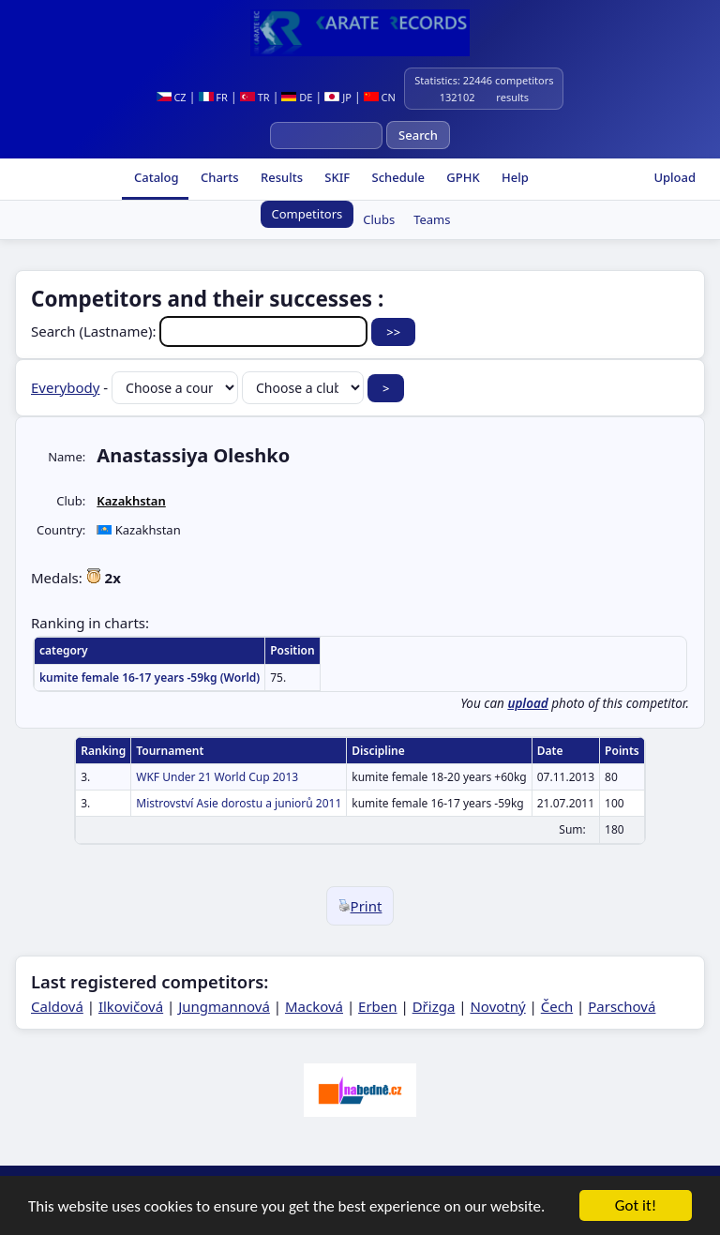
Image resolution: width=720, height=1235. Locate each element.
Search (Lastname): (201, 331)
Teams (431, 219)
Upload (674, 177)
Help (514, 177)
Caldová (57, 1006)
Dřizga (434, 1006)
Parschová (621, 1006)
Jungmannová (224, 1006)
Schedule (396, 177)
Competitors (307, 213)
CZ (172, 97)
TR (255, 97)
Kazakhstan (131, 500)
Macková (314, 1006)
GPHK (461, 177)
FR (213, 97)
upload (527, 703)
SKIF (336, 177)
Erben (378, 1006)
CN (380, 97)
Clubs (379, 219)
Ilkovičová (130, 1006)
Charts (218, 177)
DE (296, 97)
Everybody (65, 387)
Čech (557, 1006)
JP (338, 97)
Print (360, 905)
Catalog (155, 177)
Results (280, 177)
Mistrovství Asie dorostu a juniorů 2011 (238, 803)
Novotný (497, 1006)
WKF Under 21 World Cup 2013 (217, 777)
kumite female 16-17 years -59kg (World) (149, 677)
